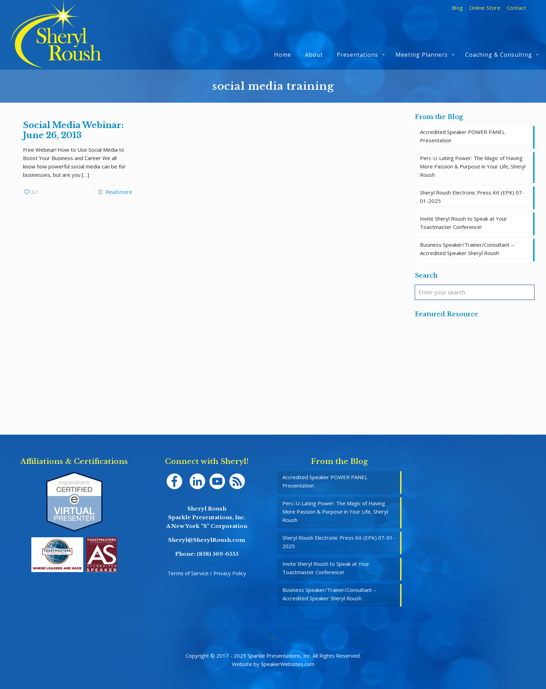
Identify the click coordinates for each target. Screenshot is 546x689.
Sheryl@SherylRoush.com (206, 540)
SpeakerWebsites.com (287, 663)
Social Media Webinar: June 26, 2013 (73, 130)
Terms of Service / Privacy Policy (206, 573)
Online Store (484, 7)
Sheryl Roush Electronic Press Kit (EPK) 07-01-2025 (472, 196)
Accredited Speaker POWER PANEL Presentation (462, 136)
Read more (119, 191)
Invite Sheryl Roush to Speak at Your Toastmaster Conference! (463, 222)
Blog (457, 7)
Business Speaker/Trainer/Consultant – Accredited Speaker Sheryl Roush (467, 248)
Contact (516, 7)
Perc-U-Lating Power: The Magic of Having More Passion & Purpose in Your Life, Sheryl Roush (472, 166)
